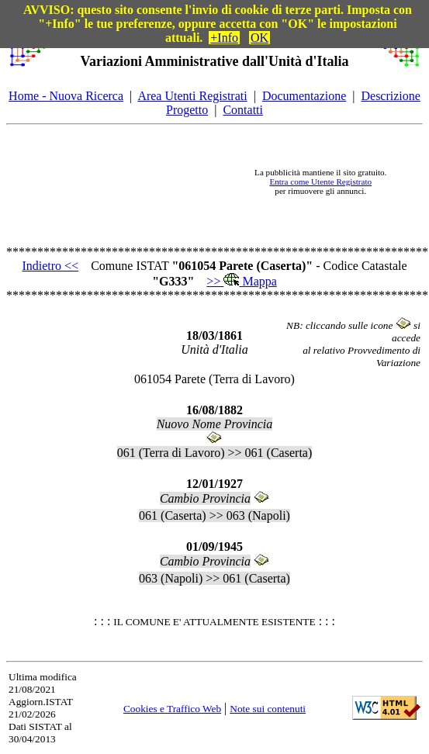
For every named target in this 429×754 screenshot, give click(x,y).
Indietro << (50, 265)
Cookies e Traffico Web (172, 708)
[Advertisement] (143, 181)
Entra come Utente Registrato (320, 181)
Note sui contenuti (268, 708)
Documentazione (304, 95)
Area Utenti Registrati (192, 95)
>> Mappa (241, 281)
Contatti (243, 109)
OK (259, 37)
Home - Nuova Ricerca (66, 95)
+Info (224, 37)
